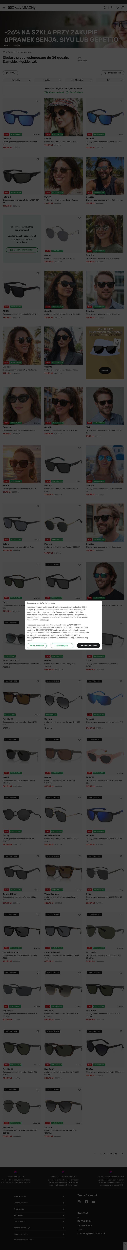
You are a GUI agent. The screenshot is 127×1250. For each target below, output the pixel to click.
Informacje (44, 620)
